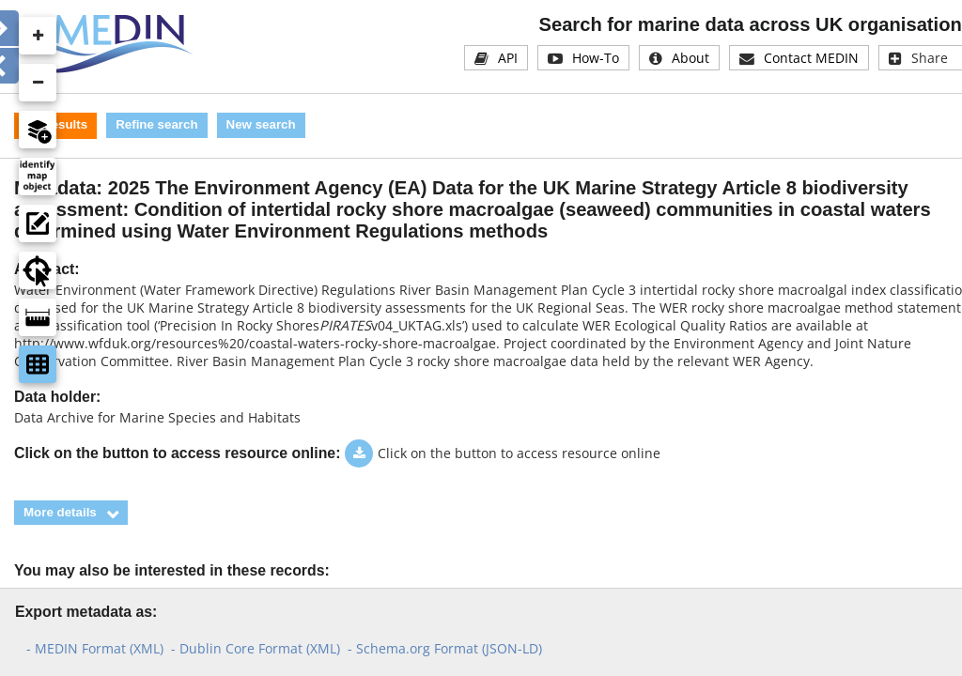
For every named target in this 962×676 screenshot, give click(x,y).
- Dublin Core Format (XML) (255, 648)
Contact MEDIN (811, 58)
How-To (595, 58)
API (508, 58)
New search (261, 124)
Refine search (156, 124)
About (690, 58)
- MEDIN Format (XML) (94, 648)
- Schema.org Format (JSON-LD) (445, 648)
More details (60, 512)
